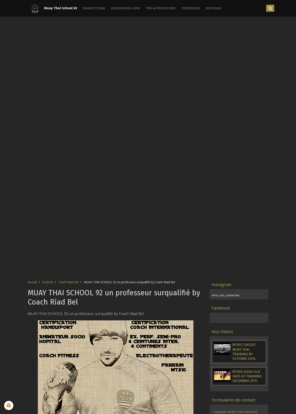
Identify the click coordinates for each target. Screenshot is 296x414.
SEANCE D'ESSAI (94, 8)
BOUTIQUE (213, 8)
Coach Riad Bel (68, 282)
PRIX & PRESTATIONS (161, 8)
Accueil (32, 282)
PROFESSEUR (191, 8)
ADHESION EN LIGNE (125, 8)
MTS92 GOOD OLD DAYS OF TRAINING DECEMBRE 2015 (247, 376)
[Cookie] (8, 405)
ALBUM (48, 282)
